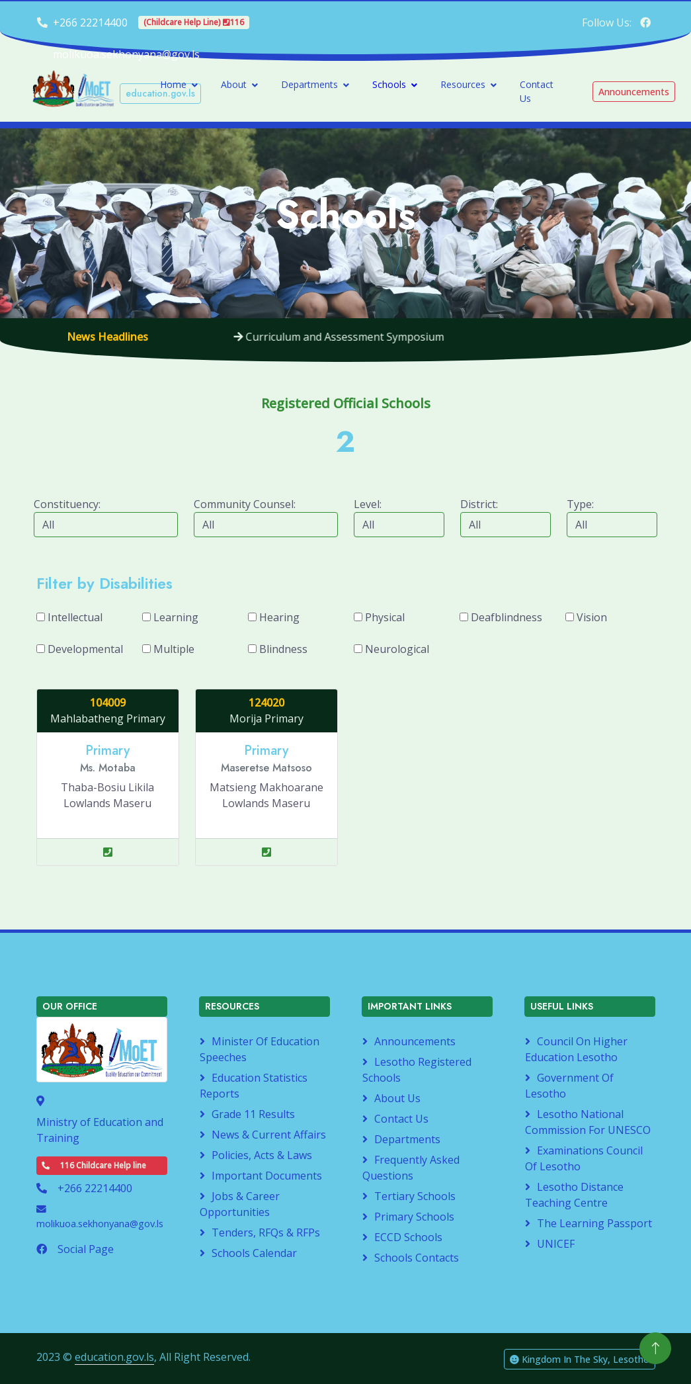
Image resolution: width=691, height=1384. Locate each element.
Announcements (415, 1041)
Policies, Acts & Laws (262, 1155)
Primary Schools (414, 1216)
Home (173, 84)
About (234, 84)
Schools (389, 84)
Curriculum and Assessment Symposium (347, 336)
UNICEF (556, 1243)
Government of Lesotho (569, 1085)
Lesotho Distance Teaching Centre (574, 1195)
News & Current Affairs (269, 1134)
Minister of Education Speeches (259, 1049)
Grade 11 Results (253, 1114)
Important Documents (267, 1175)
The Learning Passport (594, 1223)
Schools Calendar (254, 1253)
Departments (309, 84)
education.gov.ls (114, 1357)
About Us (397, 1098)
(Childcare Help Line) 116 (193, 22)
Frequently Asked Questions (411, 1167)
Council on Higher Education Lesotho (576, 1049)
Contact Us (536, 91)
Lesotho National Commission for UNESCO (588, 1122)
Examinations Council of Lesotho (584, 1158)
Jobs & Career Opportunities (240, 1204)
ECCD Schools (408, 1237)
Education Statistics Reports (253, 1085)
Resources (462, 84)
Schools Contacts (416, 1257)
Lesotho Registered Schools (416, 1070)
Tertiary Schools (415, 1196)
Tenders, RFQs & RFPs (266, 1232)
